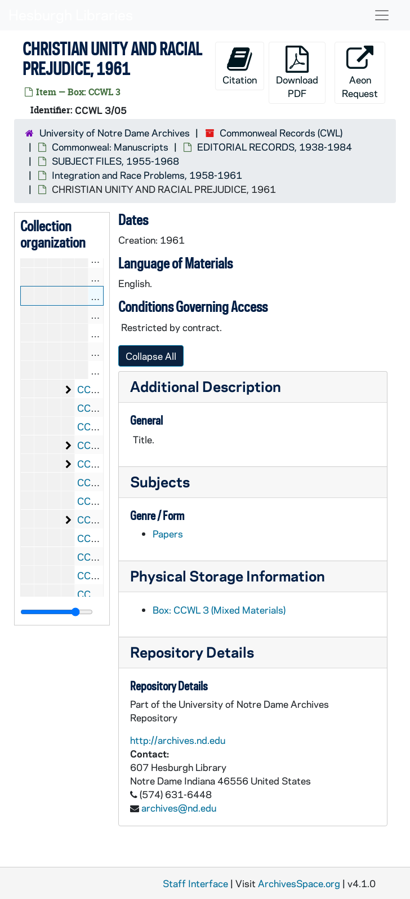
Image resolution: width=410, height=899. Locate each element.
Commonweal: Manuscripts (110, 146)
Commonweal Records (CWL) (281, 132)
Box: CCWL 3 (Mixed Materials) (219, 609)
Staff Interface (195, 883)
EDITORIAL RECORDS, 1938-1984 (274, 146)
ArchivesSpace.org (299, 883)
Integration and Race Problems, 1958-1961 (147, 175)
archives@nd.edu (178, 807)
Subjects (160, 481)
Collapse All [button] (151, 356)
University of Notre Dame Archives (114, 132)
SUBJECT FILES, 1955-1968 (115, 161)
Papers (168, 533)
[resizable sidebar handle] (56, 611)
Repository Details (192, 651)
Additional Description (205, 386)
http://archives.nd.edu (177, 740)
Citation (239, 66)
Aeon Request (360, 72)
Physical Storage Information (227, 575)
